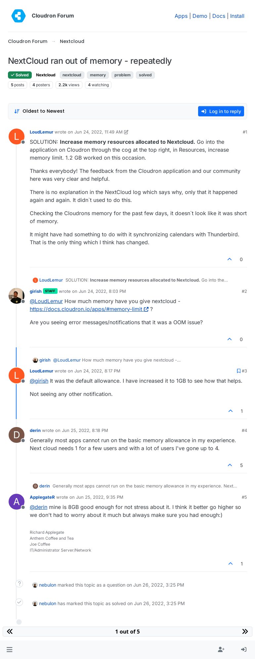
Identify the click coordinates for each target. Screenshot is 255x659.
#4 (244, 430)
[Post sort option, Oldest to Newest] (39, 111)
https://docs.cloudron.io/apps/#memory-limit (89, 309)
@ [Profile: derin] (38, 507)
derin (35, 430)
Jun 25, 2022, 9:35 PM (99, 497)
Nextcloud (46, 74)
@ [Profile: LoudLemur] (46, 301)
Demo (199, 16)
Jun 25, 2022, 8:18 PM (85, 430)
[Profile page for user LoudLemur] (16, 136)
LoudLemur (41, 132)
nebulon (47, 585)
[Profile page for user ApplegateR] (16, 502)
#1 (245, 132)
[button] (9, 649)
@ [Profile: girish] (39, 380)
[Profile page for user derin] (16, 435)
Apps (181, 16)
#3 (244, 370)
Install (237, 16)
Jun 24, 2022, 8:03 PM (102, 291)
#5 (244, 497)
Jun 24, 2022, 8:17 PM (97, 370)
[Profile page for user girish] (16, 296)
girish (36, 291)
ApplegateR (42, 497)
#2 (244, 291)
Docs (218, 16)
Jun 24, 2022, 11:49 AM (98, 132)
